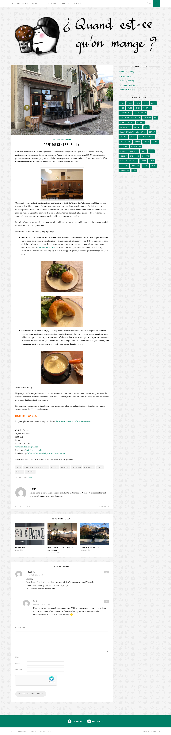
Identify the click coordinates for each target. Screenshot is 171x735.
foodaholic (31, 572)
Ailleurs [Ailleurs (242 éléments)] (147, 108)
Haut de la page (151, 731)
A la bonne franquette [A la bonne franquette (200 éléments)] (130, 118)
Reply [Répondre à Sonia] (106, 601)
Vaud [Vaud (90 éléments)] (153, 166)
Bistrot (54, 467)
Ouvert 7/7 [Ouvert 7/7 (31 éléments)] (136, 146)
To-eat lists (38, 3)
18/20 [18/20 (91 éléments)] (137, 108)
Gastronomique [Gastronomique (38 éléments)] (146, 137)
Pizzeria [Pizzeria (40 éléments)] (123, 156)
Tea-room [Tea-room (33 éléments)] (124, 166)
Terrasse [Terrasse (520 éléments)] (135, 166)
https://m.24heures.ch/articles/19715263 (74, 421)
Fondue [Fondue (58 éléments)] (123, 137)
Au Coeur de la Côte (46, 247)
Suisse (19, 472)
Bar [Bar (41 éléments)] (155, 118)
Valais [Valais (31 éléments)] (145, 166)
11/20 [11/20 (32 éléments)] (122, 103)
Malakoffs (89, 467)
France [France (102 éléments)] (133, 137)
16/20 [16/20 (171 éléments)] (122, 108)
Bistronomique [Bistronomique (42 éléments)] (127, 122)
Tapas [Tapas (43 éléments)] (152, 161)
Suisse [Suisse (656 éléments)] (143, 161)
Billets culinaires (19, 3)
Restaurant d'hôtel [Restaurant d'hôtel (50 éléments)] (128, 161)
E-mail (18, 663)
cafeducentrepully (34, 450)
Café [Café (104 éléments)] (146, 127)
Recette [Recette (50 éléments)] (145, 156)
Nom (17, 657)
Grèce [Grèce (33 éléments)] (146, 142)
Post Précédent (23, 506)
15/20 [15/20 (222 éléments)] (153, 103)
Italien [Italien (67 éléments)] (155, 142)
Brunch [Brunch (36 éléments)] (137, 127)
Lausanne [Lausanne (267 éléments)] (124, 146)
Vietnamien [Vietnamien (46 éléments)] (124, 170)
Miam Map (52, 3)
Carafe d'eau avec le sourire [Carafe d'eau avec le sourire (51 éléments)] (133, 132)
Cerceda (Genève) (126, 80)
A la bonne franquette (36, 467)
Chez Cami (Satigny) (127, 89)
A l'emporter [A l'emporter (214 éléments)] (140, 113)
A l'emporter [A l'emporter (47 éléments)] (125, 113)
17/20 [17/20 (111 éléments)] (129, 108)
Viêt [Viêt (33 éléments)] (134, 170)
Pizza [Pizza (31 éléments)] (151, 151)
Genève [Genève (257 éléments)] (137, 142)
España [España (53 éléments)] (152, 132)
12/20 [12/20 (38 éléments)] (129, 103)
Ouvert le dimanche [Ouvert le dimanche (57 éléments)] (129, 151)
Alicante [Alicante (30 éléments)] (147, 118)
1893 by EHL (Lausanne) (128, 85)
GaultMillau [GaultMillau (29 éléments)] (125, 142)
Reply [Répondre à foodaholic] (106, 572)
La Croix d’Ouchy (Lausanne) (92, 548)
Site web (18, 669)
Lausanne (76, 467)
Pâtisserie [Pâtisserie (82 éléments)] (134, 156)
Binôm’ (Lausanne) (126, 71)
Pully (100, 467)
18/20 (19, 467)
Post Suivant (102, 506)
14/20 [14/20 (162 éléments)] (145, 103)
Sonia (30, 477)
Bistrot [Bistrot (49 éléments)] (140, 122)
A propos (64, 3)
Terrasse (30, 472)
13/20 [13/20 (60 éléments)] (137, 103)
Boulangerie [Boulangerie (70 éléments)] (125, 127)
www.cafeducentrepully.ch (26, 446)
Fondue (65, 467)
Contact (77, 3)
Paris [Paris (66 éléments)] (143, 151)
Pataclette (20, 548)
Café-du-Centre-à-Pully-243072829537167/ (46, 453)
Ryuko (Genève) (125, 76)
